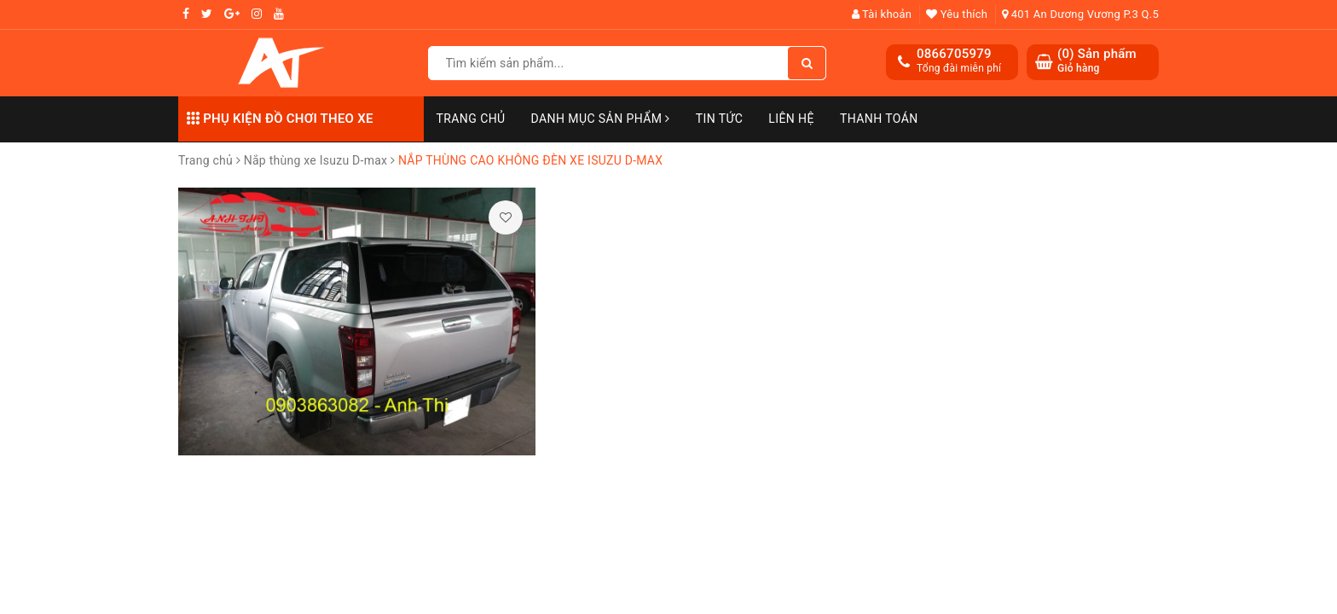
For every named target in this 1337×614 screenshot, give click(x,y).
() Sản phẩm (1097, 61)
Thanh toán (879, 118)
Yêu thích (956, 14)
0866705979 (954, 53)
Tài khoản (882, 14)
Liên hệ (791, 118)
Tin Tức (720, 118)
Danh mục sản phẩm (600, 118)
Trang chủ (471, 118)
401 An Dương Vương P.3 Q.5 (1080, 14)
